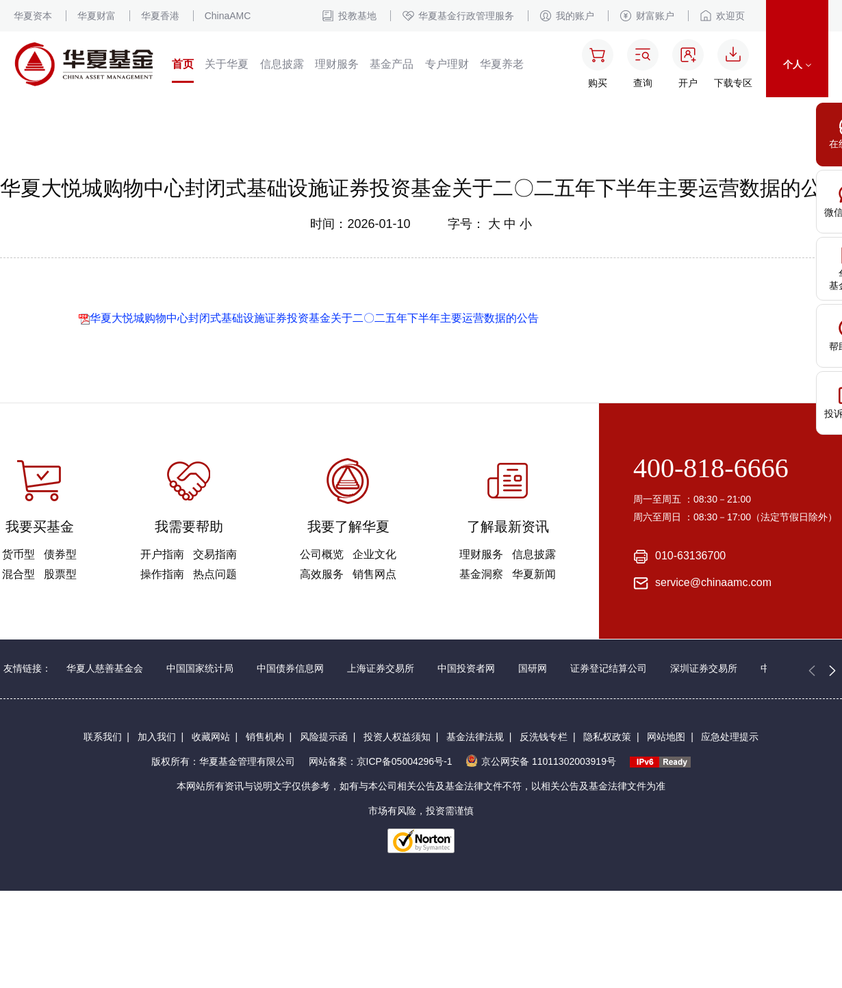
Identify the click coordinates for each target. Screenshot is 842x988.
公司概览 (322, 554)
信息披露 (282, 64)
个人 (797, 64)
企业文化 (374, 554)
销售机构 (265, 736)
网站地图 (666, 736)
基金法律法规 (475, 736)
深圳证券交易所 (703, 668)
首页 (183, 64)
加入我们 (157, 736)
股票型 (60, 574)
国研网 (532, 668)
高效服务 (322, 574)
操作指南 (162, 574)
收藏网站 (211, 736)
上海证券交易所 (380, 668)
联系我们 (103, 736)
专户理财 (447, 64)
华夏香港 (160, 15)
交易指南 (215, 554)
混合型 (18, 574)
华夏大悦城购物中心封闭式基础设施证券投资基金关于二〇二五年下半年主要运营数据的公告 (309, 318)
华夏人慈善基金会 (104, 668)
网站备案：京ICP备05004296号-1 (380, 761)
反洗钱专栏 (543, 736)
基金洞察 (481, 574)
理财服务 (337, 64)
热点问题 (215, 574)
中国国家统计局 (199, 668)
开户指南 (162, 554)
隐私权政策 (607, 736)
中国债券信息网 (290, 668)
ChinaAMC (228, 15)
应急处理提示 (729, 736)
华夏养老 (502, 64)
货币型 (18, 554)
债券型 (60, 554)
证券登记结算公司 (608, 668)
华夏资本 (33, 15)
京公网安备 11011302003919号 (540, 761)
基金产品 (391, 64)
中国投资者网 (466, 668)
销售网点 (374, 574)
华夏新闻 (534, 574)
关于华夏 (226, 64)
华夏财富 (96, 15)
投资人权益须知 (397, 736)
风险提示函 (324, 736)
